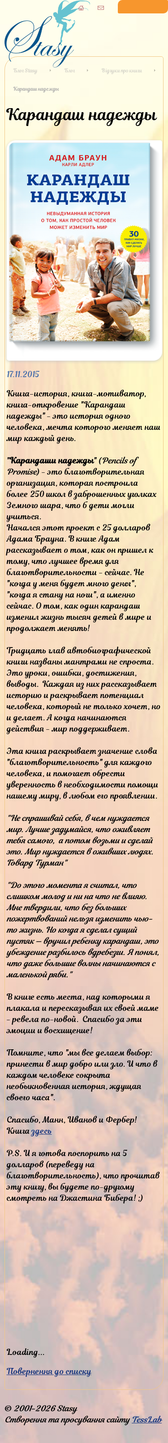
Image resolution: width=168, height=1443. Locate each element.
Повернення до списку (49, 1371)
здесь (42, 1130)
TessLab (147, 1419)
